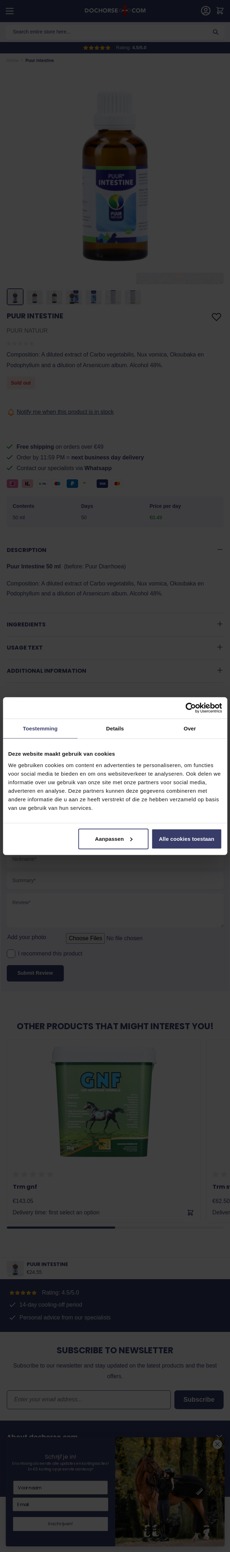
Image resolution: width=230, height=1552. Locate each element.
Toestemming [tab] (40, 728)
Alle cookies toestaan (186, 838)
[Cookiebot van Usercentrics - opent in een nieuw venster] (190, 708)
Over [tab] (190, 728)
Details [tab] (115, 728)
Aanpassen (113, 838)
